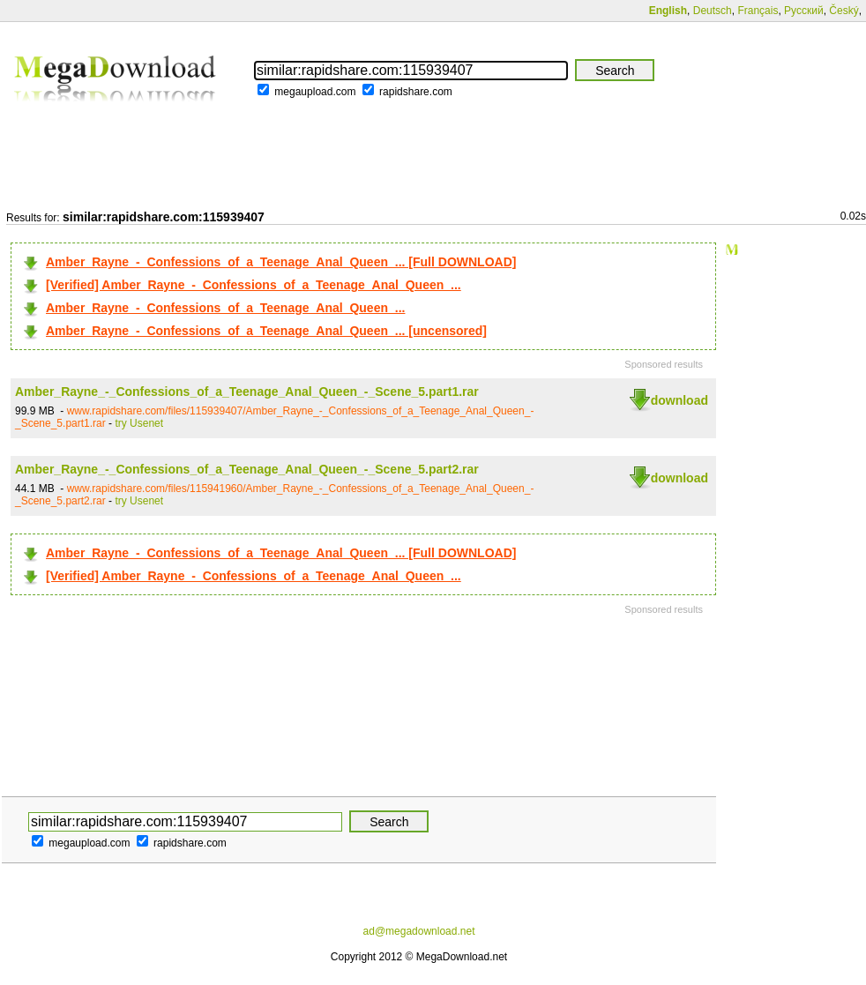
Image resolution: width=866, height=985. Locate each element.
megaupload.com (314, 92)
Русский (804, 10)
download (679, 400)
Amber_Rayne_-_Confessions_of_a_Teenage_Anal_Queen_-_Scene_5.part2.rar (247, 469)
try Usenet (139, 423)
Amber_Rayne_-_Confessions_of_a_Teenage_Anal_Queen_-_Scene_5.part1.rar (247, 391)
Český (843, 10)
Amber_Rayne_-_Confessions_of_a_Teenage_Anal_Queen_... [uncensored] (266, 331)
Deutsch (712, 10)
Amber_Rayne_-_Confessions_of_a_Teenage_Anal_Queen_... (225, 308)
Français (757, 10)
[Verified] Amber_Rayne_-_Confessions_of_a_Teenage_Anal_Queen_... (253, 285)
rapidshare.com (415, 92)
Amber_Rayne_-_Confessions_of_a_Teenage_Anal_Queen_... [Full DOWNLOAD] (281, 262)
